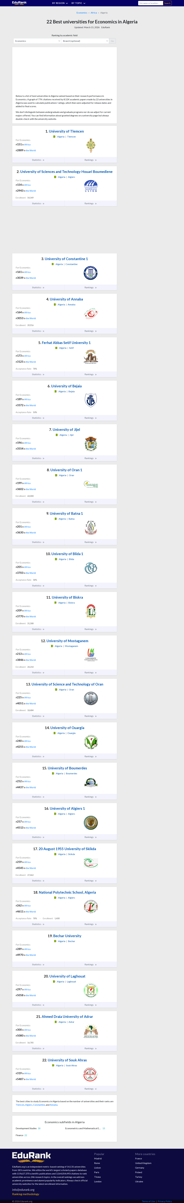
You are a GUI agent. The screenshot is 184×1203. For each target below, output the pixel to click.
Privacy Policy (165, 1201)
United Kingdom (143, 1163)
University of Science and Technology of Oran (64, 684)
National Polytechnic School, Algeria (64, 892)
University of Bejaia (65, 386)
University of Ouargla (64, 728)
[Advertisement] (37, 72)
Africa (94, 12)
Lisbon (97, 1167)
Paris (96, 1172)
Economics (81, 12)
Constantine (39, 1104)
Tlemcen (20, 1104)
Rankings (91, 159)
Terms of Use (148, 1201)
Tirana (97, 1176)
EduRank (105, 27)
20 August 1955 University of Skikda (64, 849)
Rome (97, 1163)
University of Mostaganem (64, 641)
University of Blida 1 (64, 554)
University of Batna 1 (64, 513)
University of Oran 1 (64, 470)
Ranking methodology (25, 1194)
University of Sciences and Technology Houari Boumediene (65, 171)
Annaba (53, 1104)
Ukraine (139, 1181)
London (97, 1181)
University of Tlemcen (64, 131)
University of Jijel (64, 429)
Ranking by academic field (64, 35)
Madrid (98, 1158)
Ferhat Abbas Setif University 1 (64, 343)
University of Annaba (64, 299)
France (138, 1158)
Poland (138, 1172)
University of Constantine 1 (64, 259)
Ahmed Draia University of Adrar (64, 1016)
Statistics (38, 159)
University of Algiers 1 (64, 808)
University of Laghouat (64, 976)
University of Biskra (64, 597)
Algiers (28, 1104)
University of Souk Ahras (64, 1060)
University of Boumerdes (64, 768)
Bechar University (64, 936)
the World (31, 150)
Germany (139, 1167)
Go (112, 40)
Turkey (138, 1176)
